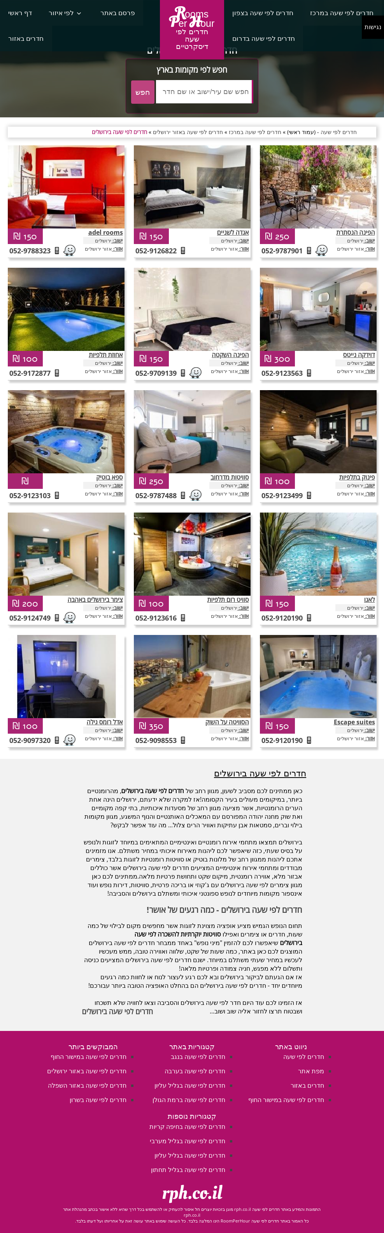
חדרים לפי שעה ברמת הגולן (189, 1099)
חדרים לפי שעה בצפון (262, 12)
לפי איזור (61, 12)
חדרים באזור (26, 38)
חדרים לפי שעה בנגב (198, 1056)
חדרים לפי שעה (303, 1056)
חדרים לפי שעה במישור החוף (286, 1099)
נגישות (373, 27)
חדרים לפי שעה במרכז (341, 12)
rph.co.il (192, 1193)
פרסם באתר (117, 12)
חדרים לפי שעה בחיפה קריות (187, 1126)
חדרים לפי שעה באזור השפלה (87, 1085)
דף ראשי (20, 12)
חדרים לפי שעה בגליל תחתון (188, 1169)
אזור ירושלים (98, 248)
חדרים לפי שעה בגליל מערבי (187, 1141)
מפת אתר (311, 1071)
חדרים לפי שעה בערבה (195, 1071)
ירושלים (103, 240)
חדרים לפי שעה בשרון (98, 1099)
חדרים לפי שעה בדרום (263, 38)
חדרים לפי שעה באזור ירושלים (86, 1071)
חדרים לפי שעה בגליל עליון (189, 1085)
